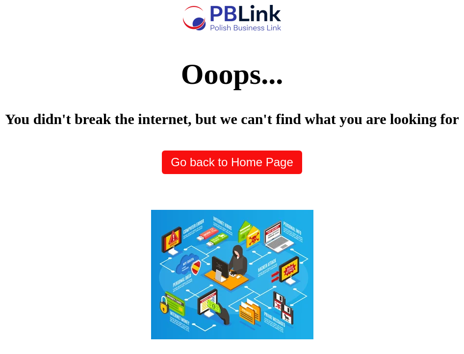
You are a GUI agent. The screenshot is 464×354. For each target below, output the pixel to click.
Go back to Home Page (232, 162)
